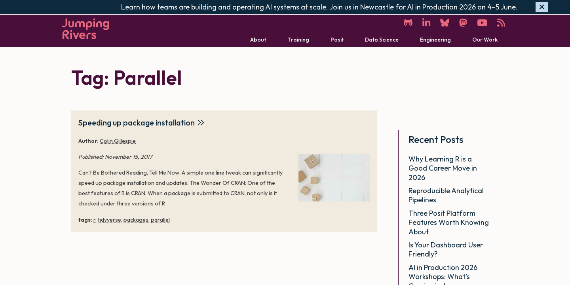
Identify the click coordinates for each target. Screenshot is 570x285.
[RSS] (501, 22)
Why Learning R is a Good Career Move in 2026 (442, 168)
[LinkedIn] (426, 22)
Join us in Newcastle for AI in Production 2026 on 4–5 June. (423, 6)
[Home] (85, 28)
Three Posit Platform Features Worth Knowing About (448, 222)
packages (136, 219)
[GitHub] (408, 22)
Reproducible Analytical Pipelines (446, 195)
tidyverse (109, 219)
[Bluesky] (444, 22)
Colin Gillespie (118, 140)
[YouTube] (482, 22)
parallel (160, 219)
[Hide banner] (542, 7)
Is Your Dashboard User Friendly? (445, 249)
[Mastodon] (463, 22)
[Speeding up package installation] (334, 177)
